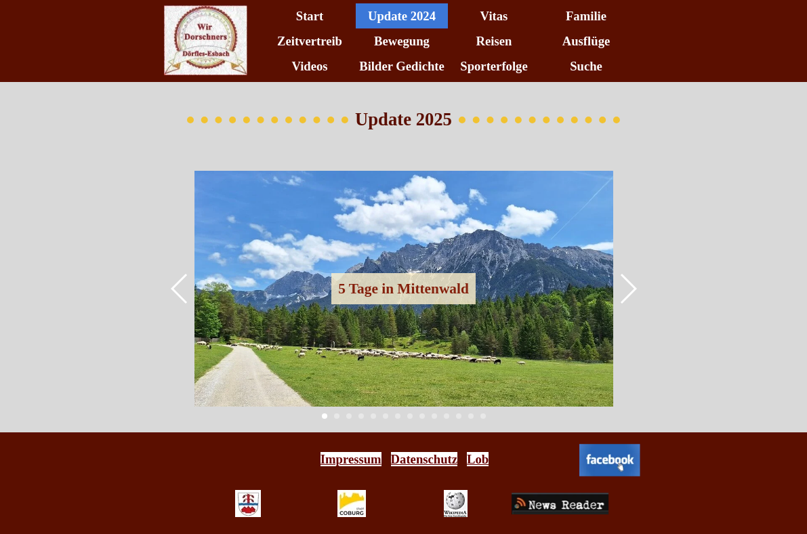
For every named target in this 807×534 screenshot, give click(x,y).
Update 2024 (402, 16)
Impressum (350, 459)
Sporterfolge (493, 66)
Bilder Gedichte (401, 66)
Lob (478, 459)
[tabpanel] (405, 459)
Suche (586, 66)
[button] (180, 289)
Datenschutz (424, 459)
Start (309, 16)
